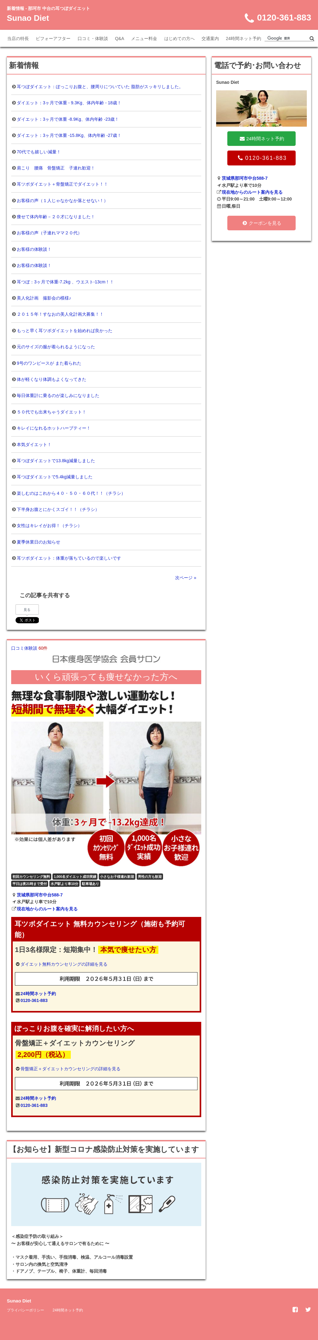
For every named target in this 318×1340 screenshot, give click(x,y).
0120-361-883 (34, 1000)
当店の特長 (18, 38)
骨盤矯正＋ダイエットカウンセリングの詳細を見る (70, 1068)
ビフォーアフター (53, 38)
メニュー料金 (144, 38)
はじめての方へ (179, 38)
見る (27, 609)
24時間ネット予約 (243, 38)
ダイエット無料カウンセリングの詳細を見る (63, 964)
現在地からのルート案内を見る (47, 908)
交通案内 (210, 38)
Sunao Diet (28, 18)
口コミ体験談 (29, 648)
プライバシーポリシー (25, 1310)
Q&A (119, 38)
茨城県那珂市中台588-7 (40, 894)
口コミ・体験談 (93, 38)
